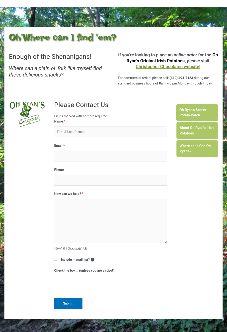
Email (59, 146)
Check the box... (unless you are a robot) (84, 271)
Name (59, 121)
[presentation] (87, 284)
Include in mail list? (77, 260)
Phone (59, 170)
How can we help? (68, 194)
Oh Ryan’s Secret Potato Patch (192, 112)
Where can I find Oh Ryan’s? (195, 149)
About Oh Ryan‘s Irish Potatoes (196, 130)
